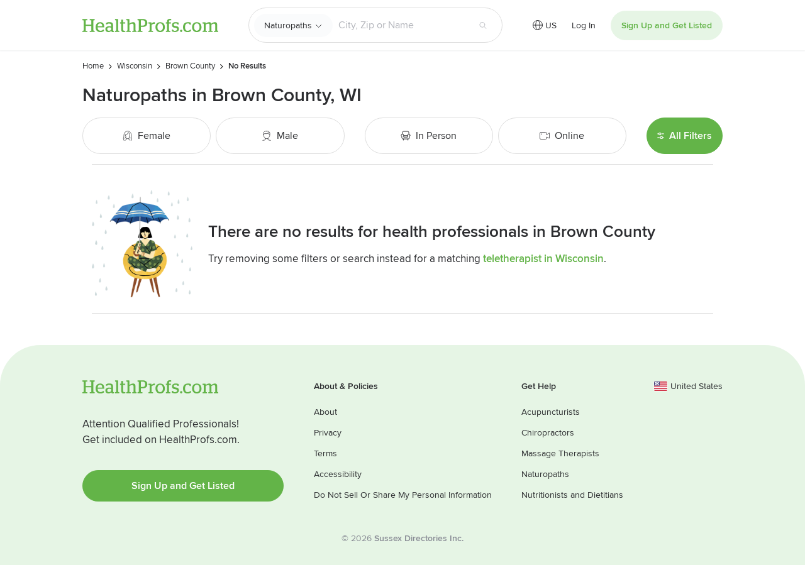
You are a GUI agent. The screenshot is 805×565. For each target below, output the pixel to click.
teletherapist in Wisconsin (543, 258)
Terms (325, 453)
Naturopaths (288, 25)
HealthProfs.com (150, 25)
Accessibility (338, 474)
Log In (584, 25)
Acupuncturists (550, 412)
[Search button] (483, 25)
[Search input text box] (400, 25)
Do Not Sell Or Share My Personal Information (403, 495)
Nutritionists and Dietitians (572, 495)
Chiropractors (547, 432)
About (325, 412)
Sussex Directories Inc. (419, 538)
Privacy (327, 432)
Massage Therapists (560, 453)
